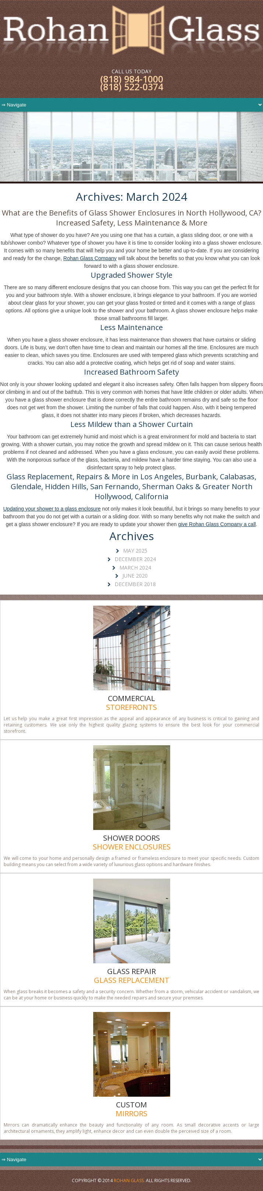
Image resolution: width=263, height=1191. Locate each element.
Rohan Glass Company (90, 258)
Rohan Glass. (129, 1180)
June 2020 (135, 575)
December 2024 (135, 559)
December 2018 (135, 584)
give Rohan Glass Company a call (217, 524)
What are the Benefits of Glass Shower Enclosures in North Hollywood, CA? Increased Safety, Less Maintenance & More (131, 218)
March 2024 (135, 567)
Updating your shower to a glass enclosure (52, 509)
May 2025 (135, 550)
